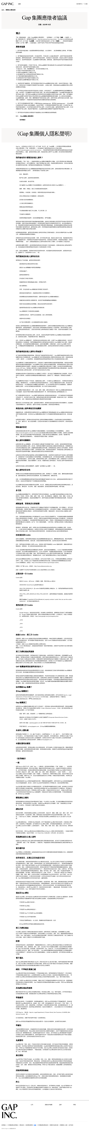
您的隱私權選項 (29, 1125)
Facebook (47, 1104)
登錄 (74, 1107)
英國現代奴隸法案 (54, 1125)
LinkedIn (47, 1113)
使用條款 (4, 1125)
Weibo (46, 1107)
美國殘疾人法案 (63, 1125)
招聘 (19, 4)
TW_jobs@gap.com (60, 103)
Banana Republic (63, 1110)
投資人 (32, 1110)
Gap (60, 1107)
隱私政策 (22, 1125)
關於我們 (33, 1104)
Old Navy (61, 1104)
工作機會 (33, 1107)
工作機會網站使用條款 (12, 1125)
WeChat (47, 1110)
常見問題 (75, 1104)
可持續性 (33, 1113)
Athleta (61, 1113)
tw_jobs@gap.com (36, 698)
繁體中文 (79, 4)
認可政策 (71, 1125)
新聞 (32, 1116)
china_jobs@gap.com (45, 103)
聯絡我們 (75, 1110)
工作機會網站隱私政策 (42, 1125)
